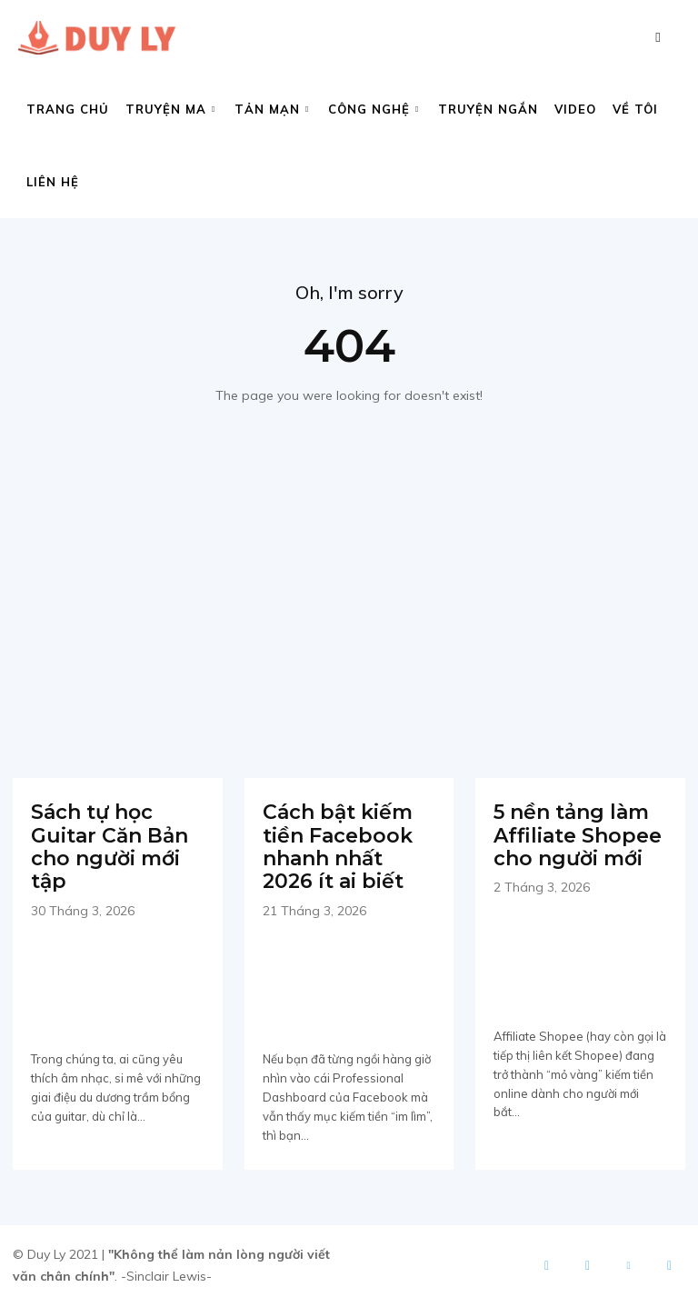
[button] (658, 36)
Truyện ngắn (488, 109)
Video (575, 109)
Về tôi (635, 109)
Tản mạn (271, 109)
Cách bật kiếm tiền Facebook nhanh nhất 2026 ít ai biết (345, 842)
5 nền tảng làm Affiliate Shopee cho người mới (571, 831)
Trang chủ (67, 109)
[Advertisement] (349, 587)
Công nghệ (373, 109)
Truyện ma (170, 109)
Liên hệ (52, 182)
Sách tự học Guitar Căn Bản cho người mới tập (103, 842)
